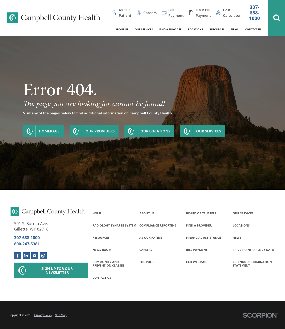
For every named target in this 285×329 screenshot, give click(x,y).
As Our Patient (151, 238)
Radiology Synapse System (114, 225)
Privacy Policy (43, 315)
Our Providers (100, 131)
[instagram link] (43, 255)
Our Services (208, 131)
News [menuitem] (235, 29)
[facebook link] (17, 255)
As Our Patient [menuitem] (125, 13)
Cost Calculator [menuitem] (232, 13)
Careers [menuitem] (150, 12)
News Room (101, 250)
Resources (101, 238)
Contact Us (101, 278)
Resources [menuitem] (217, 29)
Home (97, 213)
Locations (241, 225)
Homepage (49, 131)
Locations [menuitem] (195, 29)
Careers (145, 250)
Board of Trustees (201, 213)
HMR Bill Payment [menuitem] (203, 13)
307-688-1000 (254, 12)
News (237, 238)
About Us (146, 213)
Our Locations (155, 131)
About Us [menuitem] (121, 29)
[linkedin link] (26, 255)
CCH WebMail (196, 262)
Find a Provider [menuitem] (170, 29)
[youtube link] (34, 255)
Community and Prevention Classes (108, 263)
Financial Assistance (203, 238)
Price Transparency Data (253, 250)
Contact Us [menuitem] (253, 29)
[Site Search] (276, 18)
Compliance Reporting (158, 225)
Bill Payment (196, 250)
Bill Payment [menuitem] (176, 13)
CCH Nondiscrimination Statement (252, 263)
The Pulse (147, 262)
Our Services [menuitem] (144, 29)
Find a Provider (199, 225)
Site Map (60, 315)
